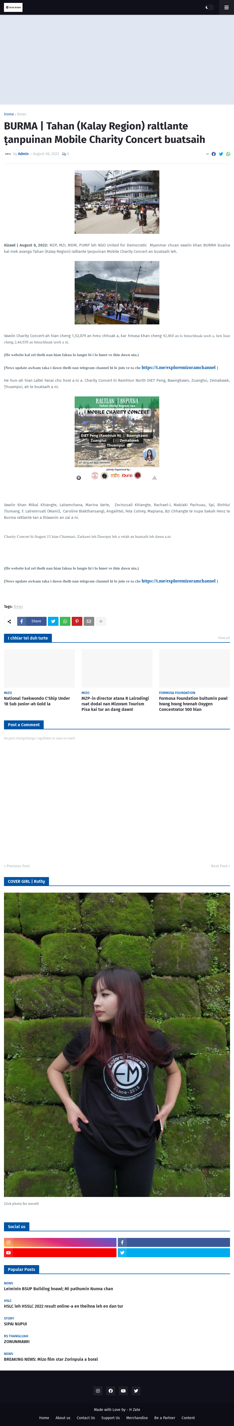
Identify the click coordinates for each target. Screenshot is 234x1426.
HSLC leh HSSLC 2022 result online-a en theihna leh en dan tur (63, 1306)
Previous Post (18, 866)
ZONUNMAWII (17, 1341)
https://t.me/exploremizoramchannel (178, 367)
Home (9, 114)
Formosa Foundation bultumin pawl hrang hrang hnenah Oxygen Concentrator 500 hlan (193, 704)
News (21, 114)
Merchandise (137, 1418)
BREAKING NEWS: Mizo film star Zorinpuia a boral (51, 1359)
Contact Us (86, 1418)
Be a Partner (164, 1418)
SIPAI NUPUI (15, 1323)
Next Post (219, 866)
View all (224, 638)
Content (188, 1418)
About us (63, 1418)
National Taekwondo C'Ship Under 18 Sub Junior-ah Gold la (37, 701)
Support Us (110, 1418)
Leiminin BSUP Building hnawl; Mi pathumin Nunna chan (58, 1288)
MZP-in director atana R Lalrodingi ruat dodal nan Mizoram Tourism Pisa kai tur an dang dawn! (115, 704)
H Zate (134, 1410)
